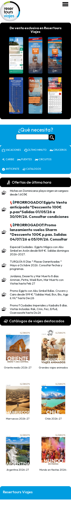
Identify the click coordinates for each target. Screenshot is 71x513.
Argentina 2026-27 (18, 469)
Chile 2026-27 (53, 418)
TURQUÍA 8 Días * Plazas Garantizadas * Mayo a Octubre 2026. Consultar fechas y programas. (36, 265)
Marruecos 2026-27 (17, 418)
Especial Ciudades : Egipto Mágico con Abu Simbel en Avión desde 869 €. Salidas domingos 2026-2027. (39, 250)
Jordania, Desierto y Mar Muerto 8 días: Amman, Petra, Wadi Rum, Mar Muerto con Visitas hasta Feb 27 (37, 279)
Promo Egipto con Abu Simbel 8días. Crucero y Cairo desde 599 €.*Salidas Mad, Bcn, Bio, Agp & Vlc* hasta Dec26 (39, 294)
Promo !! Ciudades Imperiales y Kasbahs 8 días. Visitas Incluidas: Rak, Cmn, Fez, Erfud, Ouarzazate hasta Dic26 (39, 308)
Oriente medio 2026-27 (17, 367)
